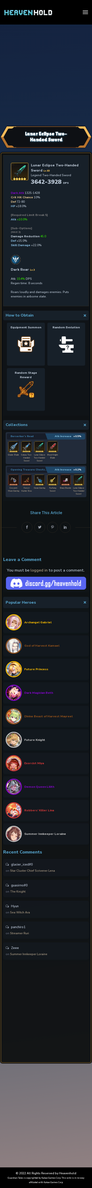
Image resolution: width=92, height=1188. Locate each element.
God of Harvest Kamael (41, 646)
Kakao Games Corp (51, 1177)
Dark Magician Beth (38, 693)
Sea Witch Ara (20, 912)
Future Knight (34, 740)
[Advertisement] (46, 74)
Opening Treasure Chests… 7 (30, 469)
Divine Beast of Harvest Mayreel (48, 716)
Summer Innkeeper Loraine (45, 834)
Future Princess (36, 669)
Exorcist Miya (34, 763)
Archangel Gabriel (38, 622)
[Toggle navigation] (85, 12)
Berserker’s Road (22, 436)
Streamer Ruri (19, 933)
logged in (39, 570)
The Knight (18, 892)
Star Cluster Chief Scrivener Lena (32, 871)
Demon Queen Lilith (39, 787)
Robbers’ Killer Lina (39, 810)
